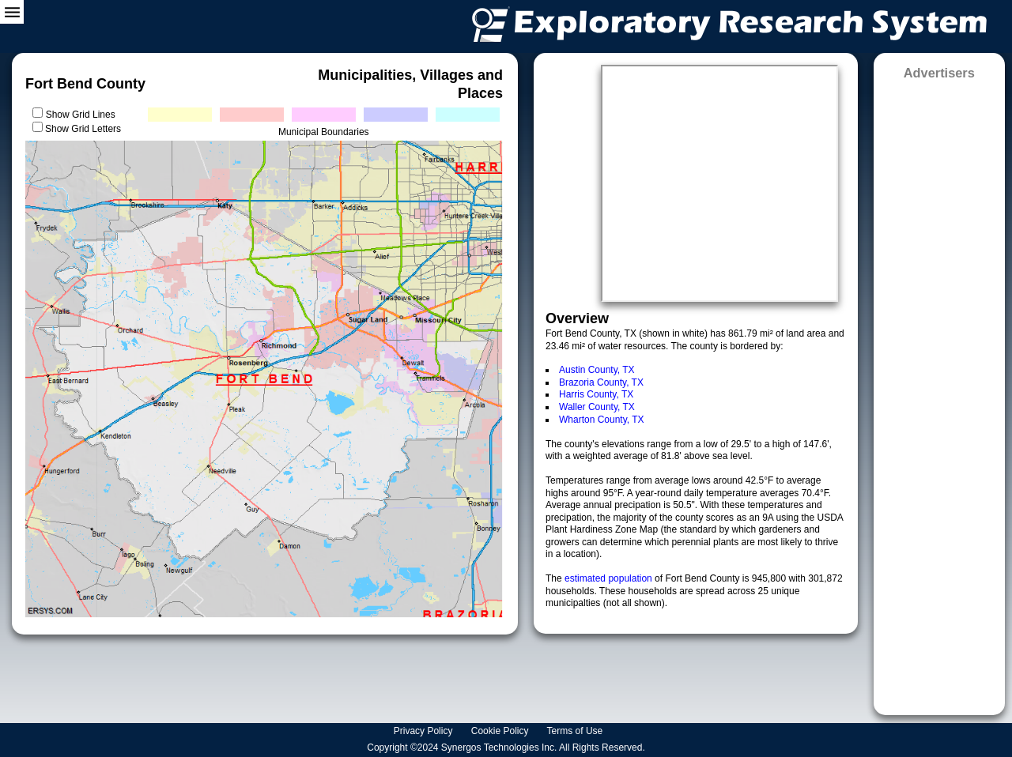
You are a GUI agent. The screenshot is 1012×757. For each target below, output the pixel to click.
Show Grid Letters (83, 128)
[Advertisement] (939, 392)
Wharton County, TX (601, 419)
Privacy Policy (424, 730)
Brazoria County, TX (601, 382)
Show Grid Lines (83, 114)
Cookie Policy (501, 730)
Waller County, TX (597, 406)
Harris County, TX (596, 394)
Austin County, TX (597, 369)
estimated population (610, 578)
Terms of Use (576, 730)
